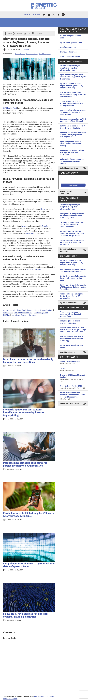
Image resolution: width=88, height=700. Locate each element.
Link (29, 33)
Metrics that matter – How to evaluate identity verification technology (71, 339)
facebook (58, 14)
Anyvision (21, 310)
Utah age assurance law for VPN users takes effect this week (73, 120)
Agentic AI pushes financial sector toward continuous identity (70, 144)
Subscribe (36, 14)
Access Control (20, 54)
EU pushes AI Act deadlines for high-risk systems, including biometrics (25, 615)
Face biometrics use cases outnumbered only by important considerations (28, 361)
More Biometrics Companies (66, 192)
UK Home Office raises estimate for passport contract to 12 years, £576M (73, 112)
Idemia (42, 209)
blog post (30, 269)
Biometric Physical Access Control (70, 37)
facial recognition (41, 312)
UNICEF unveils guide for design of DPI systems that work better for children (73, 287)
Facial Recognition (45, 54)
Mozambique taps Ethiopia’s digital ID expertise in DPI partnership (71, 296)
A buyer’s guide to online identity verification (70, 322)
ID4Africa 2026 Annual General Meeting (73, 378)
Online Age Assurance (68, 52)
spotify (63, 14)
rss (44, 14)
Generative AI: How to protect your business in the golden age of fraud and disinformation (73, 330)
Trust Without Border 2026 (73, 387)
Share (10, 33)
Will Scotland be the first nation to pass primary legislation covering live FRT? (73, 135)
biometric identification (43, 310)
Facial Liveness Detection (70, 57)
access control (9, 310)
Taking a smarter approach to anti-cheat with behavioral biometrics (72, 242)
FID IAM (73, 369)
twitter (53, 14)
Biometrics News (32, 54)
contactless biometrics (23, 312)
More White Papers (67, 352)
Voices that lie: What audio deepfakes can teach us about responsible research (73, 396)
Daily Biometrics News (69, 168)
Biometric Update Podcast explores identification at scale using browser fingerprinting (23, 412)
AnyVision (46, 226)
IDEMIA (6, 315)
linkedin (48, 14)
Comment (39, 33)
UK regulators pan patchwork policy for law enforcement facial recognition (72, 216)
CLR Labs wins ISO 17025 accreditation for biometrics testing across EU (71, 103)
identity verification (19, 315)
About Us (27, 14)
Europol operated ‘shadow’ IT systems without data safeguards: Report (29, 565)
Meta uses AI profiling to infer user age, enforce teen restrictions (72, 152)
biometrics (7, 312)
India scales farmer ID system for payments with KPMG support (72, 161)
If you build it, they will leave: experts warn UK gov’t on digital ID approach (73, 77)
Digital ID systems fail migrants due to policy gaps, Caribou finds (73, 278)
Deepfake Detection (68, 47)
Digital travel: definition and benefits (71, 346)
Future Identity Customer (73, 362)
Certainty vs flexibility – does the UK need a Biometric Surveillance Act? (72, 225)
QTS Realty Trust (10, 108)
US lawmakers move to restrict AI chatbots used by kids (72, 127)
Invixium (24, 226)
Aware (38, 269)
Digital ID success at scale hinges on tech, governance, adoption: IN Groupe (71, 86)
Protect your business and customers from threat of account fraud (71, 314)
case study (29, 233)
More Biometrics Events (69, 404)
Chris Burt (26, 49)
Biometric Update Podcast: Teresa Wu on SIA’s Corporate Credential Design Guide (72, 233)
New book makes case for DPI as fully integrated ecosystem (73, 270)
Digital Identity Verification (71, 43)
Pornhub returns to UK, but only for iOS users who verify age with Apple (28, 514)
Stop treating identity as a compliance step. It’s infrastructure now (71, 68)
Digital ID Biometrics (68, 303)
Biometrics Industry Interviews (68, 250)
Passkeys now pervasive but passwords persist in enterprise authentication (25, 464)
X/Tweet (19, 33)
